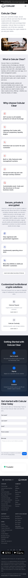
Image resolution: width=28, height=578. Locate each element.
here (2, 567)
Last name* (4, 420)
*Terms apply (22, 2)
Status (16, 502)
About (16, 486)
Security (17, 500)
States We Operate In (6, 541)
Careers (17, 494)
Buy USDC (17, 524)
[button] (25, 6)
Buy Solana (18, 522)
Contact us (17, 496)
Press (16, 498)
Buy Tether (18, 520)
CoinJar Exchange (5, 498)
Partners (17, 506)
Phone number (5, 431)
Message (3, 438)
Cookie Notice (4, 533)
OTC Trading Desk (5, 502)
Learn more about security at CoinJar (14, 273)
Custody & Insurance (6, 505)
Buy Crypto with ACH (6, 494)
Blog (16, 490)
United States (7, 480)
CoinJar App (4, 486)
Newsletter (18, 504)
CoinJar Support (5, 516)
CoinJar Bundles (5, 492)
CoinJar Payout (5, 508)
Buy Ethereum (18, 518)
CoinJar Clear (4, 504)
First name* (4, 415)
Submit (24, 453)
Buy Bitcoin (18, 516)
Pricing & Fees (4, 496)
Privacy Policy (11, 454)
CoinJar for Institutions (6, 500)
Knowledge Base (5, 518)
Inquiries (3, 524)
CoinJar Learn (4, 509)
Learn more (14, 312)
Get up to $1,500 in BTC (6, 1)
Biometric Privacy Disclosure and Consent (5, 537)
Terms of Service (5, 528)
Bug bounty (18, 492)
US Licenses (4, 543)
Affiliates (17, 488)
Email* (3, 426)
